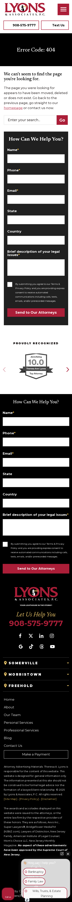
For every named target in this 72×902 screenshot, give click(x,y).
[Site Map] (10, 798)
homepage (13, 108)
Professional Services (21, 730)
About (9, 707)
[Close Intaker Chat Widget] (68, 853)
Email (12, 190)
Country (14, 231)
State (12, 211)
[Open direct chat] (62, 853)
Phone (13, 170)
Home (9, 699)
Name (13, 150)
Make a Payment (36, 754)
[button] (67, 369)
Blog (8, 738)
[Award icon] (36, 354)
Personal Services (18, 722)
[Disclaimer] (48, 798)
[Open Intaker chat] (27, 900)
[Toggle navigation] (63, 9)
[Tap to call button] (21, 25)
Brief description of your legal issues (33, 253)
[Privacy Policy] (29, 798)
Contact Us (13, 746)
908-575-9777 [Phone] (36, 623)
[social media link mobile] (20, 636)
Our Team (12, 715)
